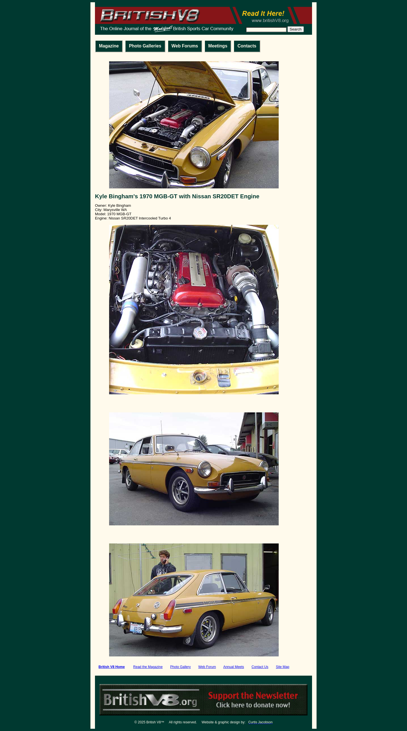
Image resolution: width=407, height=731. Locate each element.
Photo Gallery (180, 667)
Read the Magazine (148, 667)
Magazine (109, 45)
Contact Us (260, 667)
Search (296, 29)
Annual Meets (233, 667)
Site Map (282, 667)
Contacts (246, 45)
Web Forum (207, 667)
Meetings (218, 45)
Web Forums (185, 45)
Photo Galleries (145, 45)
